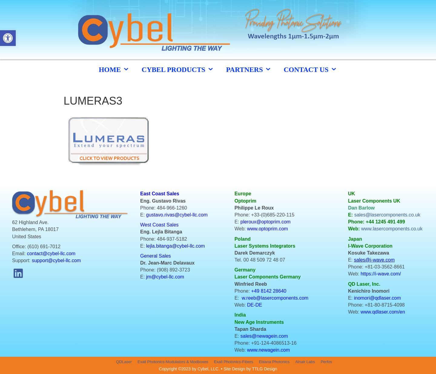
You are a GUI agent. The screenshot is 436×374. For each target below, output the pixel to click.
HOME (114, 69)
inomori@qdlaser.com (377, 298)
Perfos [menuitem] (326, 361)
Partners (249, 69)
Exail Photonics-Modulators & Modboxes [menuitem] (172, 361)
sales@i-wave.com (374, 259)
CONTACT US (310, 69)
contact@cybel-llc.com (51, 253)
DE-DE (254, 304)
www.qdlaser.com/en (383, 311)
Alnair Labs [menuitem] (305, 361)
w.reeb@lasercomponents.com (275, 298)
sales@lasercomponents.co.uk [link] (387, 214)
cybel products (178, 69)
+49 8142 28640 (268, 291)
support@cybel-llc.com (56, 260)
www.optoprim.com (267, 228)
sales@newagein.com (264, 336)
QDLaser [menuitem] (124, 361)
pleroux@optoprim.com (265, 221)
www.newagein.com (268, 350)
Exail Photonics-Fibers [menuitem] (233, 361)
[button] (18, 273)
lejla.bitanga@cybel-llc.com (175, 246)
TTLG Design (264, 368)
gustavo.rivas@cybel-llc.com (177, 214)
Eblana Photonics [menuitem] (274, 361)
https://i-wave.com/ (381, 273)
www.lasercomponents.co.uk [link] (392, 228)
